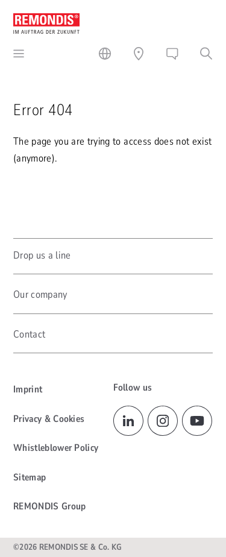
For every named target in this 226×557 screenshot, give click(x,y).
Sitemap (29, 477)
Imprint (27, 389)
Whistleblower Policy (55, 448)
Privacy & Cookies (48, 419)
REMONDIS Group (49, 506)
